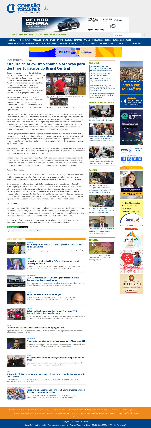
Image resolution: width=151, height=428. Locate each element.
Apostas (94, 44)
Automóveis (21, 410)
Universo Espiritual (108, 44)
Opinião (60, 40)
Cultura (68, 40)
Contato (39, 35)
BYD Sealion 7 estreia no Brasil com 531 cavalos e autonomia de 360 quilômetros (102, 80)
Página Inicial (12, 35)
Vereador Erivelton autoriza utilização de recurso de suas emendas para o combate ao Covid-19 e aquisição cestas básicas (101, 188)
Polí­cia (108, 40)
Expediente (23, 35)
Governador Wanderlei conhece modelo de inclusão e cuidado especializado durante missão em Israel (101, 139)
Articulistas (124, 44)
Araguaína (136, 44)
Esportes (78, 40)
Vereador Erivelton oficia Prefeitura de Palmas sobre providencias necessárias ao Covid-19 (101, 231)
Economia (11, 40)
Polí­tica (20, 40)
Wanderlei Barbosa (76, 410)
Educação (30, 44)
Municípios (48, 35)
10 (16, 60)
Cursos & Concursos (122, 40)
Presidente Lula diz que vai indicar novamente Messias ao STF (56, 341)
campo (48, 410)
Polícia (75, 416)
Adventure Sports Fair (17, 231)
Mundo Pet (73, 44)
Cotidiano (40, 44)
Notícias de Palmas (59, 410)
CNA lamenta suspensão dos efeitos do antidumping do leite (35, 327)
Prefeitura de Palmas (100, 413)
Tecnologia (84, 44)
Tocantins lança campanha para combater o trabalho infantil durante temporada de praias (56, 391)
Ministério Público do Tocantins (58, 413)
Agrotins (132, 410)
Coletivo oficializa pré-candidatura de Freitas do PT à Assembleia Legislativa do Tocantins (52, 312)
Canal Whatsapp (59, 35)
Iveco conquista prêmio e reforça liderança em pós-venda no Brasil (55, 358)
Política (93, 170)
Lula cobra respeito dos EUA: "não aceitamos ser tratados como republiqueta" (54, 262)
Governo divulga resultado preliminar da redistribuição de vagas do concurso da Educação (101, 68)
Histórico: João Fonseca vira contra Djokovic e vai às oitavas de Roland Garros (55, 245)
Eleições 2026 (40, 413)
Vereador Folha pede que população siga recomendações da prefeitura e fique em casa (101, 210)
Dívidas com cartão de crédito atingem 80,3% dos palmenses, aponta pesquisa (100, 257)
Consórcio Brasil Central (34, 231)
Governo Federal (116, 413)
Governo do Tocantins (119, 410)
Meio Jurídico (97, 40)
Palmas (87, 40)
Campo (45, 40)
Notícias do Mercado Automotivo (96, 410)
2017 (19, 60)
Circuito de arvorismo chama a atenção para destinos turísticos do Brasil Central (46, 66)
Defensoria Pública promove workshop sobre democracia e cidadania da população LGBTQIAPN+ (46, 375)
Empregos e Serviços (15, 44)
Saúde (52, 40)
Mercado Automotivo (35, 410)
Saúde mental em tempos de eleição (44, 294)
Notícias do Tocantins (132, 413)
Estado (28, 40)
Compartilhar (13, 227)
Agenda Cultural (27, 413)
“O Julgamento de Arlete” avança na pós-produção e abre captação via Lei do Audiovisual (102, 95)
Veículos (37, 40)
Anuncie (31, 35)
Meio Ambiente (52, 44)
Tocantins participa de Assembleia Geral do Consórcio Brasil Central (101, 119)
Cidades (63, 44)
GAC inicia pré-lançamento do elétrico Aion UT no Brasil (100, 74)
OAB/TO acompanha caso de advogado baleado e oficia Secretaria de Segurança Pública (53, 278)
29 (14, 60)
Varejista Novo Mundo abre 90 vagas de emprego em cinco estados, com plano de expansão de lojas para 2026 (102, 87)
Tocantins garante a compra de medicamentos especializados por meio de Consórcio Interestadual (101, 161)
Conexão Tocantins (32, 425)
